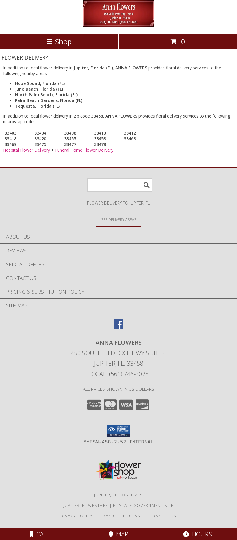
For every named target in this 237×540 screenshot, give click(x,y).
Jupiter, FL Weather (86, 505)
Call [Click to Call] (40, 534)
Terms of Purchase (120, 515)
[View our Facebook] (118, 327)
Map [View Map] (118, 534)
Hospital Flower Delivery (26, 150)
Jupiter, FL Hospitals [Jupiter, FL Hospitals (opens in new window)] (118, 495)
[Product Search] (119, 185)
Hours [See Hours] (197, 534)
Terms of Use (163, 515)
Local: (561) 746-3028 (118, 374)
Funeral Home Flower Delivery (84, 150)
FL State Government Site (143, 505)
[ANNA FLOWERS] (118, 25)
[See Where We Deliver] (118, 219)
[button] (118, 431)
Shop (59, 41)
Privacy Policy (75, 515)
